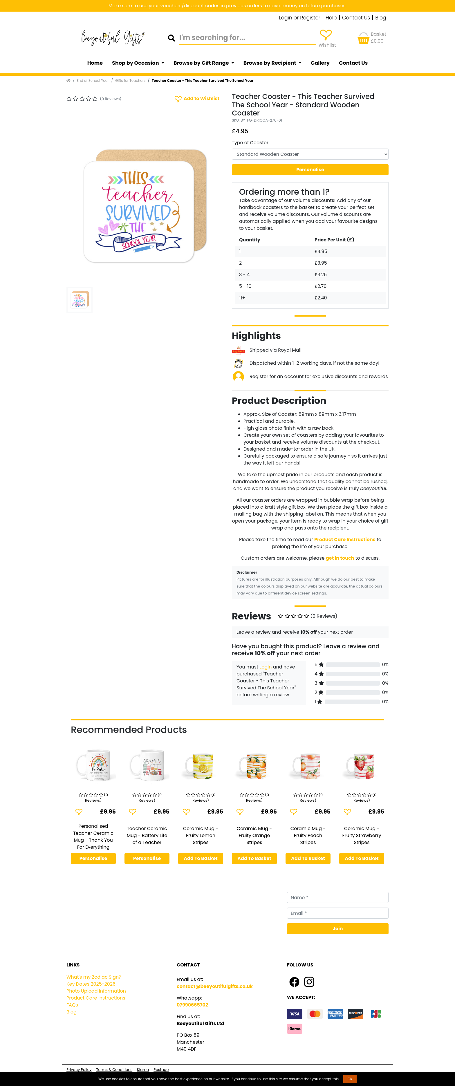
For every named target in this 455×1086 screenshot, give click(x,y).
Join (338, 928)
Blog (380, 18)
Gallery (320, 62)
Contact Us (356, 18)
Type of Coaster (250, 142)
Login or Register (299, 18)
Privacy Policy (78, 1069)
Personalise (310, 169)
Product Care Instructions (95, 998)
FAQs (72, 1005)
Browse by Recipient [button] (270, 62)
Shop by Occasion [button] (136, 62)
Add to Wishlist (196, 98)
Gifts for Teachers (130, 80)
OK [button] (350, 1078)
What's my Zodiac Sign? (93, 977)
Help (331, 18)
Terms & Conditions (114, 1069)
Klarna (143, 1069)
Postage (161, 1069)
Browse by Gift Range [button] (202, 62)
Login (265, 667)
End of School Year (93, 80)
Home (95, 62)
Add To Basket (201, 858)
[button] (78, 206)
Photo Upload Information (96, 991)
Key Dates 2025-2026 (90, 984)
